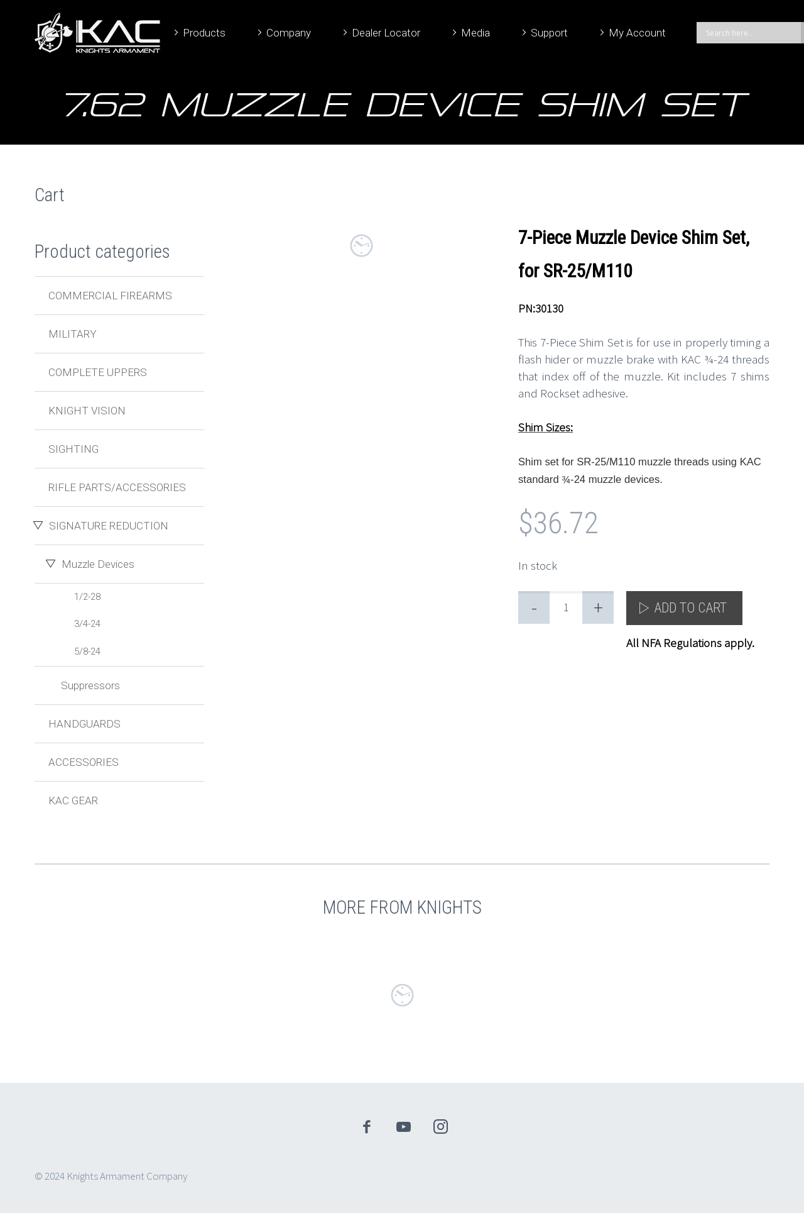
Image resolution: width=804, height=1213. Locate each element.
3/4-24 (87, 623)
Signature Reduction (108, 525)
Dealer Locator (386, 32)
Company (288, 32)
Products (204, 32)
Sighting (73, 449)
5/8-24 (87, 651)
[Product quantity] (566, 607)
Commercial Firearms (110, 295)
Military (72, 334)
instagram (441, 1127)
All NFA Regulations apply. (690, 642)
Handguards (84, 723)
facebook (366, 1127)
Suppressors (90, 685)
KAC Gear (73, 800)
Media (475, 32)
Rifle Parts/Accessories (117, 487)
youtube (403, 1127)
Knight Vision (87, 410)
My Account (637, 32)
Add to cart (690, 608)
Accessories (83, 762)
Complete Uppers (97, 372)
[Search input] (752, 32)
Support (549, 32)
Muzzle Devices (98, 564)
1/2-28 (87, 596)
